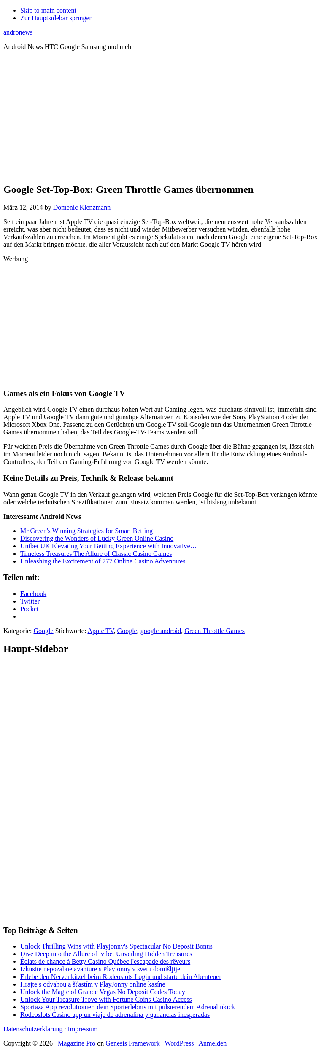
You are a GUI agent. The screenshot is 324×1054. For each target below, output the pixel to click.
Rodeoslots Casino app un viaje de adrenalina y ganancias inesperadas (115, 1014)
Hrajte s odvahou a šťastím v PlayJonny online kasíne (92, 984)
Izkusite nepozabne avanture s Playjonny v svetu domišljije (100, 969)
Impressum (82, 1028)
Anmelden (213, 1043)
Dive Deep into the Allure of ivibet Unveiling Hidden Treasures (106, 953)
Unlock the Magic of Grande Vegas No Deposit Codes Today (102, 991)
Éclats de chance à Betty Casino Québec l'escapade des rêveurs (105, 961)
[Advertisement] (162, 116)
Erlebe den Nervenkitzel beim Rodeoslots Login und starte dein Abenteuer (120, 976)
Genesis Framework (132, 1043)
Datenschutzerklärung (32, 1028)
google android (160, 630)
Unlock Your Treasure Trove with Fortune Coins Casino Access (106, 999)
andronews (17, 32)
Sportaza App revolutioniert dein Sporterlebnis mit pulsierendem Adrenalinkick (127, 1007)
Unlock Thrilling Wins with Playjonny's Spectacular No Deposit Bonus (116, 946)
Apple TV (101, 630)
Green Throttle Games (214, 630)
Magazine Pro (76, 1043)
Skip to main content (48, 10)
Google (44, 630)
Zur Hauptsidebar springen (56, 18)
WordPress (179, 1043)
